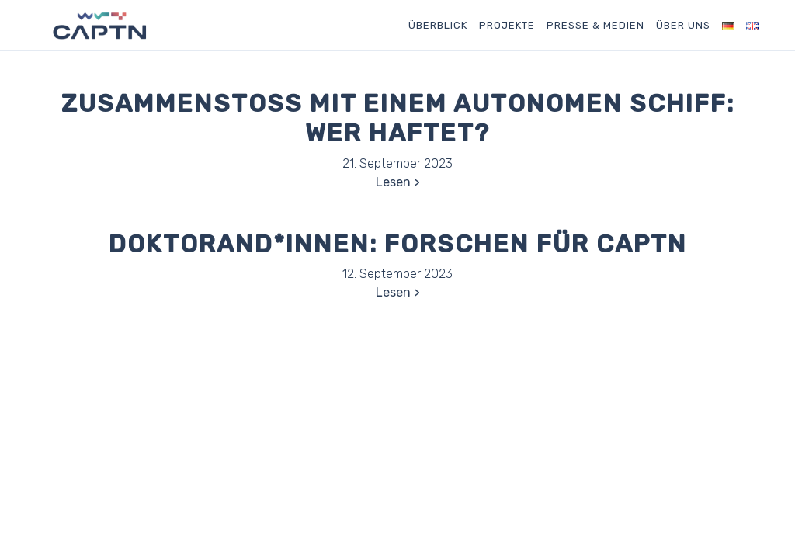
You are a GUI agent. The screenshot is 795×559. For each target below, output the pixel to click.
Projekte (507, 25)
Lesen (393, 182)
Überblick (437, 25)
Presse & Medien (595, 25)
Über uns (683, 25)
